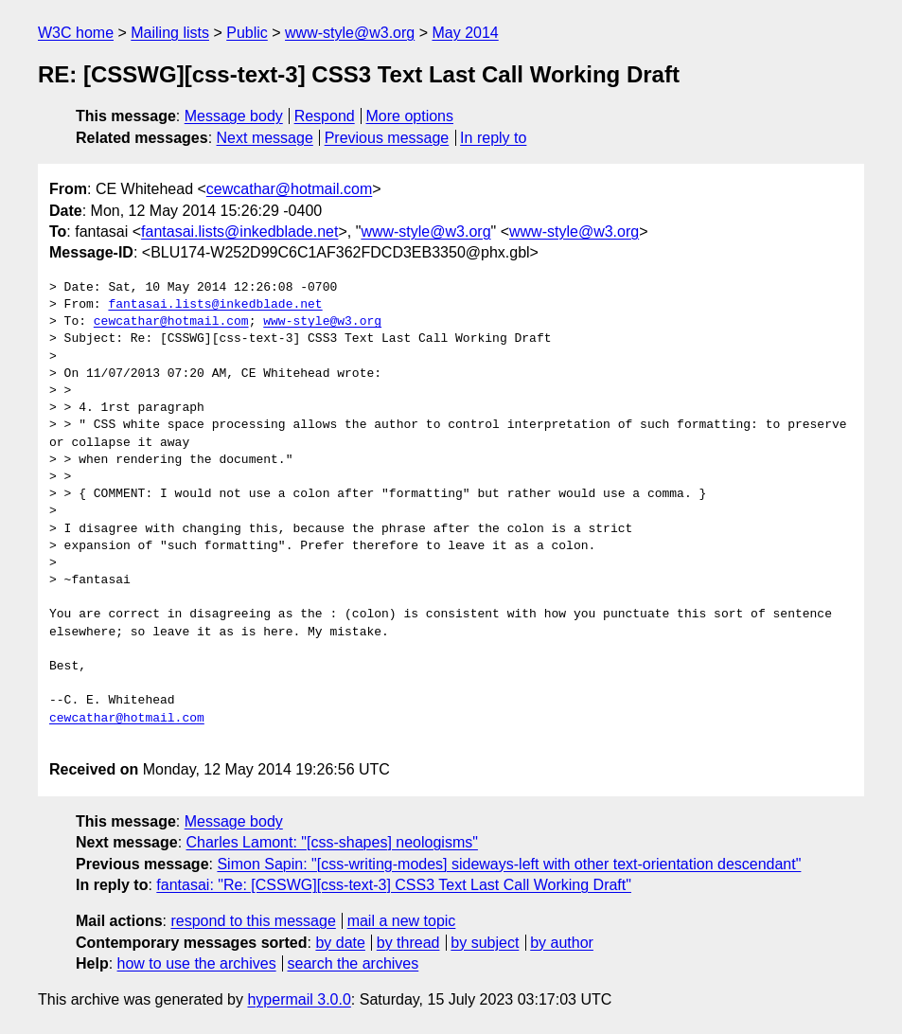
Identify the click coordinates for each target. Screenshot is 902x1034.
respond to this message (252, 921)
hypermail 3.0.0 (298, 999)
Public (247, 33)
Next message (265, 138)
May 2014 (465, 33)
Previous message (387, 138)
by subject (485, 943)
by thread (408, 943)
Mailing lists (170, 33)
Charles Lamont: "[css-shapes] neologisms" (332, 842)
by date (339, 943)
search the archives (353, 963)
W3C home (76, 33)
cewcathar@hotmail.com (289, 189)
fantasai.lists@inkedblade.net (239, 231)
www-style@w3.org (350, 33)
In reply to (493, 138)
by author (561, 943)
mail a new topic (401, 921)
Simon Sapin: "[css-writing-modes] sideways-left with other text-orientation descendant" (509, 864)
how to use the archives (196, 963)
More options (410, 116)
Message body (234, 116)
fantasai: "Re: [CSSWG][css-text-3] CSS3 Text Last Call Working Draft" (393, 885)
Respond (324, 116)
